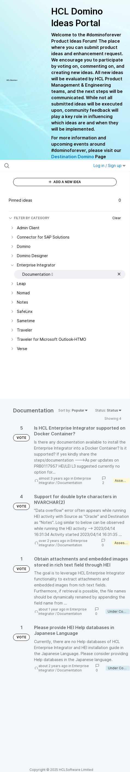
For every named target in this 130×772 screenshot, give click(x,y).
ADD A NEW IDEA (65, 182)
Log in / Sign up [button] (109, 165)
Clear (116, 218)
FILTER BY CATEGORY (29, 218)
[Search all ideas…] (39, 165)
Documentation (70, 483)
